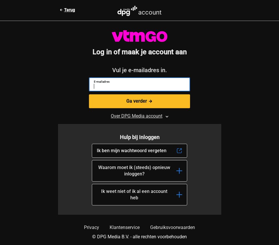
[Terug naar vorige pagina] (67, 10)
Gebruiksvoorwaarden (172, 227)
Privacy (91, 227)
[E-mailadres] (137, 87)
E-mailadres (102, 81)
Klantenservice (125, 227)
